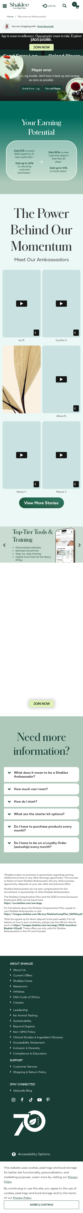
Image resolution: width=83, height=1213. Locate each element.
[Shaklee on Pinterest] (48, 1100)
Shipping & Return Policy (29, 1072)
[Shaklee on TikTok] (31, 1098)
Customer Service (25, 1066)
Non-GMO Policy (24, 1031)
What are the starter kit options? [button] (39, 814)
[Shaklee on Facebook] (22, 1100)
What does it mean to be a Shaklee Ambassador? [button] (41, 774)
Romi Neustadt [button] (45, 26)
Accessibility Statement (29, 1042)
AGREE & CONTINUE (41, 1204)
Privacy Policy (22, 1197)
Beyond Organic (24, 1026)
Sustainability (22, 1020)
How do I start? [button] (25, 801)
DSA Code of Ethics (26, 997)
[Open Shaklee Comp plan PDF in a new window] (43, 914)
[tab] (41, 774)
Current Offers (22, 975)
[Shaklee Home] (20, 6)
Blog (22, 1090)
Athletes (18, 991)
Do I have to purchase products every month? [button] (43, 828)
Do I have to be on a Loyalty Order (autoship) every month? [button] (40, 844)
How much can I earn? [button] (31, 789)
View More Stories (41, 502)
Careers (18, 1002)
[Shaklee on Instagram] (14, 1100)
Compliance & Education (30, 1053)
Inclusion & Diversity (26, 1048)
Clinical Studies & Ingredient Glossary (38, 1037)
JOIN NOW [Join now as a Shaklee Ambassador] (41, 47)
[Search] (64, 6)
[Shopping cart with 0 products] (76, 6)
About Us (19, 969)
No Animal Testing (25, 1015)
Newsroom (20, 986)
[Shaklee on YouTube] (39, 1100)
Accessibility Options (34, 1154)
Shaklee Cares (22, 980)
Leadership (20, 1010)
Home (10, 16)
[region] (41, 545)
